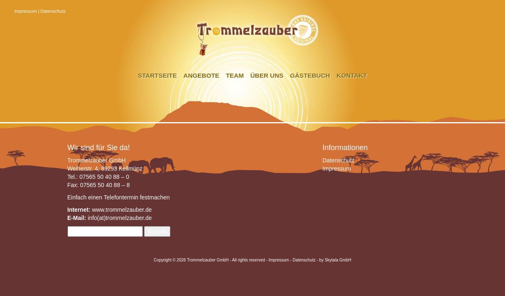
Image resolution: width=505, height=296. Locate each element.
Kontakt (352, 75)
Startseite (157, 75)
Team (235, 75)
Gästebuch (310, 75)
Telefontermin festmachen (137, 197)
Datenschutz (52, 11)
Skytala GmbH (338, 260)
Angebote (201, 75)
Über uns (266, 75)
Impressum (25, 11)
